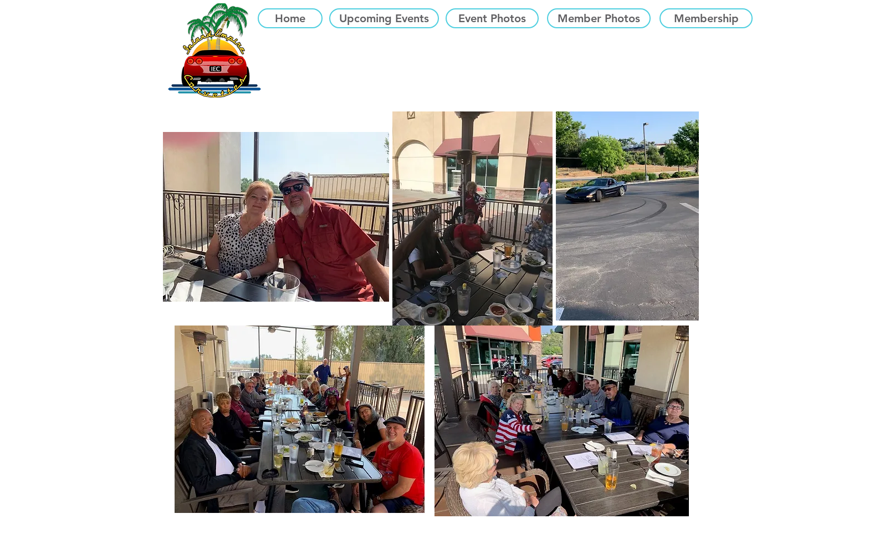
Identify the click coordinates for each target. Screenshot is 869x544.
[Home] (290, 18)
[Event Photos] (492, 18)
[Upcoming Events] (384, 18)
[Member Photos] (599, 18)
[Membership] (706, 18)
